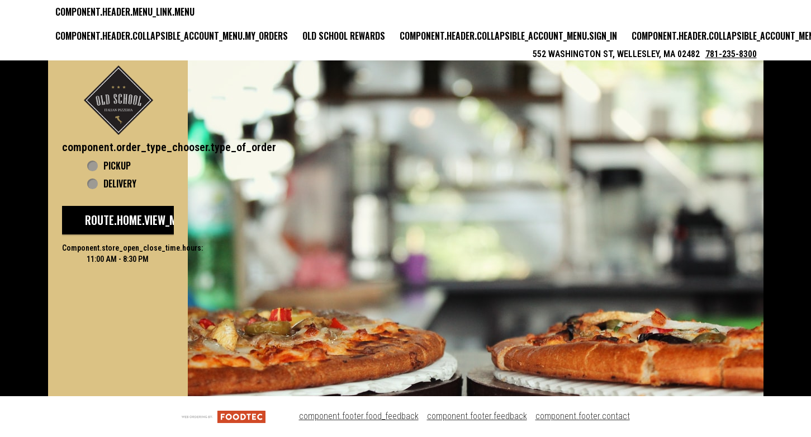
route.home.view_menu (140, 220)
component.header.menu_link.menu (125, 11)
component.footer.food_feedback (359, 416)
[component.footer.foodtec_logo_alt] (223, 416)
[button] (118, 100)
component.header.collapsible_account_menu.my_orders (171, 36)
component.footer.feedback (477, 416)
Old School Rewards (343, 36)
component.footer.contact (582, 416)
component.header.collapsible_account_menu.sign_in (508, 36)
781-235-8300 (731, 54)
